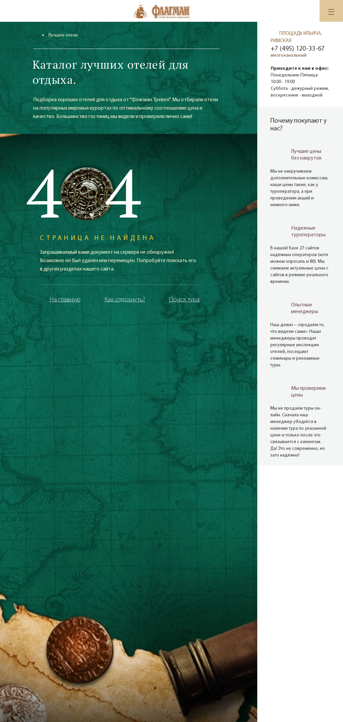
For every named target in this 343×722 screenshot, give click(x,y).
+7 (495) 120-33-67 (298, 49)
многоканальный (288, 55)
